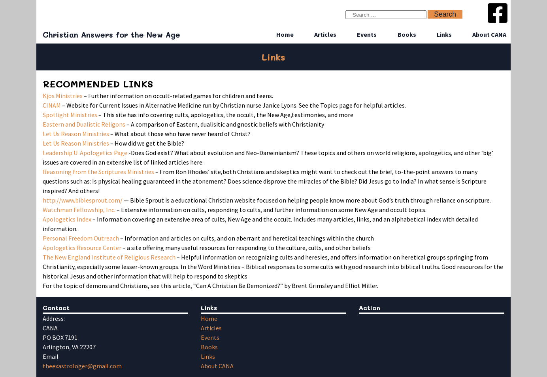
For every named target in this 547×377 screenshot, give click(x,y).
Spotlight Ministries (70, 115)
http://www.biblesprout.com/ (83, 200)
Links (444, 34)
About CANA (489, 34)
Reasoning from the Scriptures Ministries (99, 172)
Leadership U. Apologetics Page (85, 153)
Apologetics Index (67, 219)
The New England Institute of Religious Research (109, 257)
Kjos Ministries (63, 96)
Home (285, 34)
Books (407, 34)
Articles (325, 34)
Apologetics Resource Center (82, 248)
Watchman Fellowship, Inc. (79, 210)
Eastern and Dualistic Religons (84, 124)
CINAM (52, 105)
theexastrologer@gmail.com (82, 366)
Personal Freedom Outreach (81, 238)
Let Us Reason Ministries (76, 134)
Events (367, 34)
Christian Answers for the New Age (111, 35)
